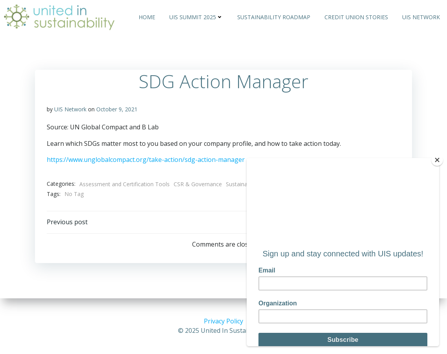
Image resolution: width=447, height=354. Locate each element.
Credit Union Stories (356, 17)
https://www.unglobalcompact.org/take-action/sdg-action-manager (146, 159)
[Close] (437, 160)
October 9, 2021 (116, 109)
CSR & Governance (198, 184)
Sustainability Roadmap (273, 17)
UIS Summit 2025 (196, 17)
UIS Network (421, 17)
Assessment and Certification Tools (124, 184)
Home (147, 17)
